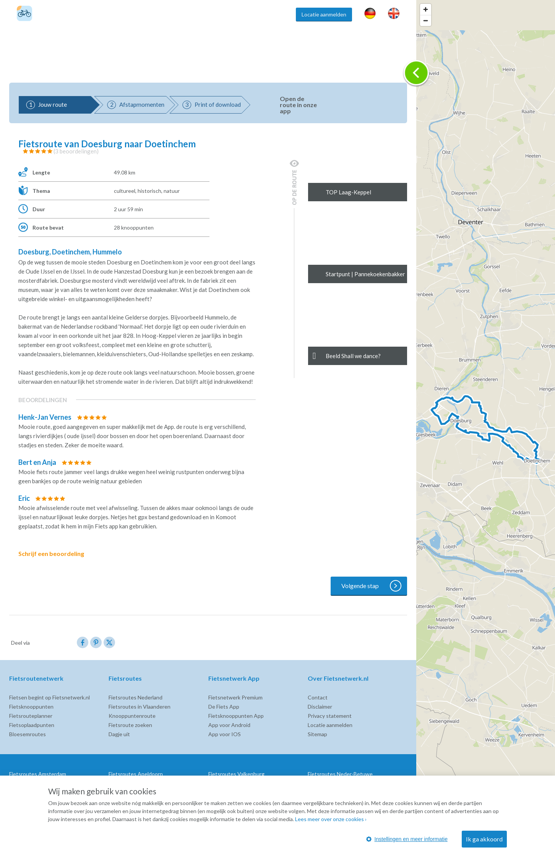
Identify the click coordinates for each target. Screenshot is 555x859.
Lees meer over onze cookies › (331, 819)
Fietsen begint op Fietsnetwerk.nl (49, 697)
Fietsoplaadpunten (31, 725)
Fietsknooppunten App (236, 715)
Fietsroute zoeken (130, 725)
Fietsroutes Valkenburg (236, 774)
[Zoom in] (425, 9)
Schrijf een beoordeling (56, 553)
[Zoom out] (425, 20)
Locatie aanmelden (324, 14)
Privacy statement (330, 715)
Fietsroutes (130, 14)
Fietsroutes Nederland (135, 697)
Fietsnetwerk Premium (235, 697)
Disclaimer (320, 706)
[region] (485, 429)
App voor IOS (224, 734)
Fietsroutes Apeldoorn (136, 774)
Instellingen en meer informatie (407, 839)
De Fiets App (223, 706)
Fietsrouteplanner (30, 715)
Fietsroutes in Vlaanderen (139, 706)
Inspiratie (272, 14)
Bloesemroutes (27, 734)
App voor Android (229, 725)
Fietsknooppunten (179, 14)
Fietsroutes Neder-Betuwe (340, 774)
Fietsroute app (230, 14)
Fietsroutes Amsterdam (37, 774)
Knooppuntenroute (132, 715)
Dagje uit (119, 734)
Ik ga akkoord (484, 839)
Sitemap (317, 734)
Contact (318, 697)
